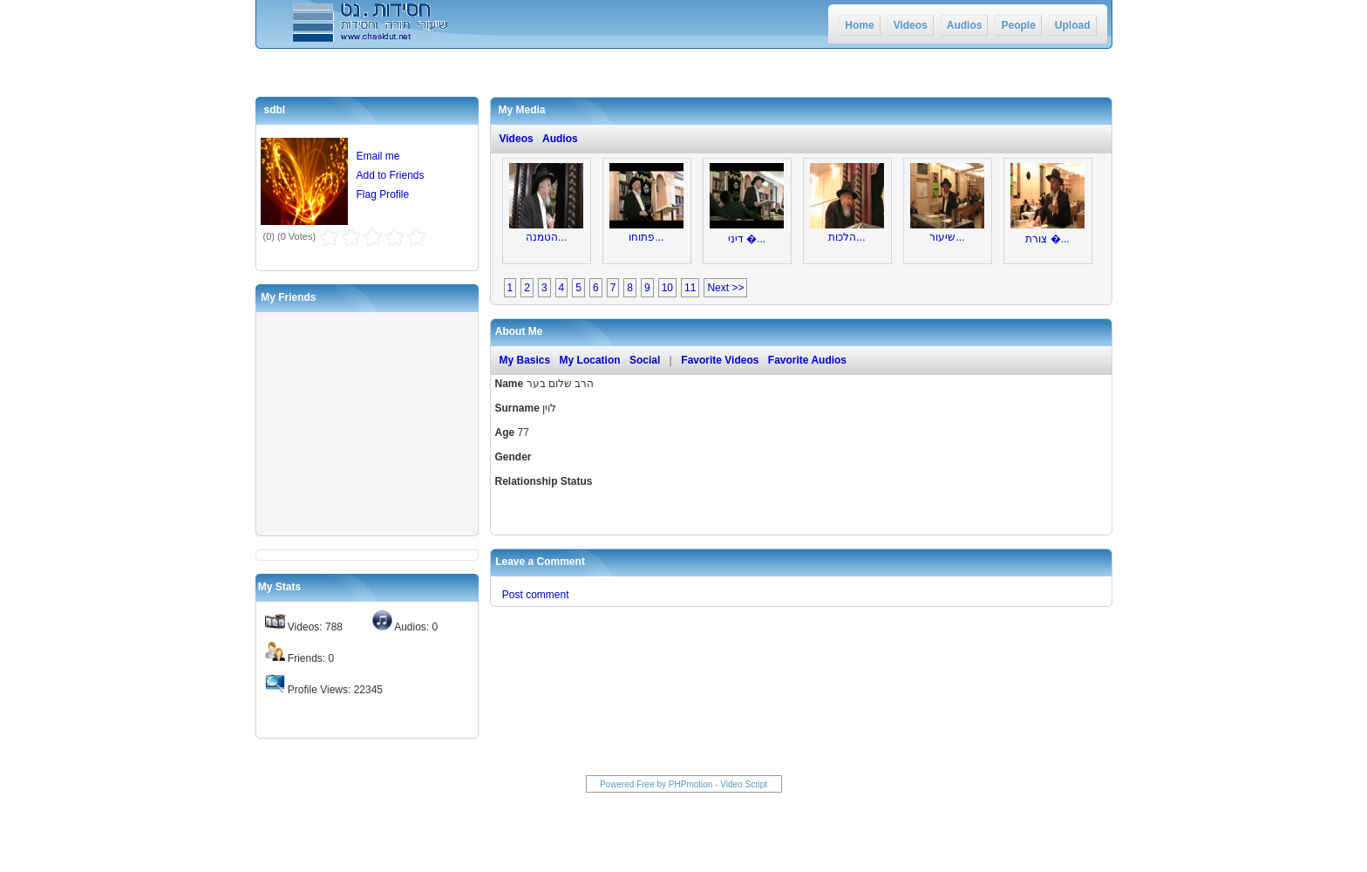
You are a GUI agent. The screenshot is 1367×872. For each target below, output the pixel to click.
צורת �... (1047, 239)
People (1018, 25)
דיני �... (746, 239)
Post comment (535, 595)
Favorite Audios (807, 360)
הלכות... (846, 237)
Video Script (743, 784)
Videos (911, 25)
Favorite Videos (719, 360)
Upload (1073, 25)
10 (667, 288)
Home (859, 25)
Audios (965, 25)
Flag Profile (383, 194)
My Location (590, 360)
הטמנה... (546, 237)
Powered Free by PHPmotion (656, 784)
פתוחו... (646, 237)
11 (690, 288)
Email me (378, 156)
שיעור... (946, 237)
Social (644, 360)
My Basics (525, 360)
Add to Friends (391, 175)
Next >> (725, 288)
